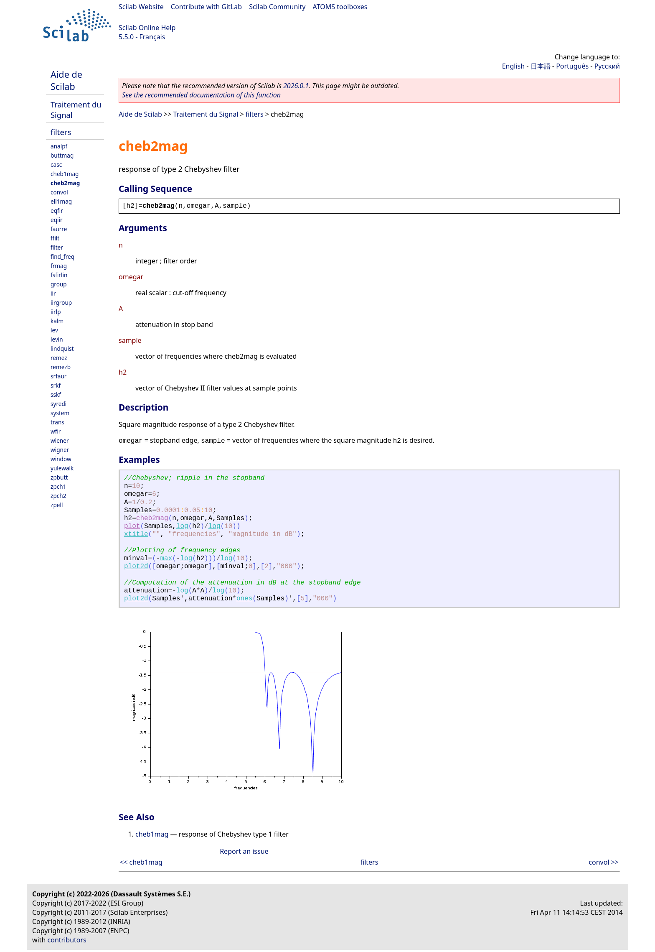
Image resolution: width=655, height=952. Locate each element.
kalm (57, 321)
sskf (56, 394)
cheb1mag (65, 174)
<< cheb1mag (141, 862)
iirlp (56, 312)
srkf (56, 385)
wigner (60, 450)
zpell (57, 505)
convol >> (604, 862)
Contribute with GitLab (206, 6)
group (59, 284)
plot (132, 526)
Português (572, 66)
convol (59, 192)
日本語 (541, 66)
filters (61, 132)
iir (53, 293)
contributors (67, 939)
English (513, 66)
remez (59, 358)
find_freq (62, 256)
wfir (56, 431)
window (61, 459)
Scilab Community (277, 6)
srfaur (58, 376)
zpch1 (58, 486)
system (60, 413)
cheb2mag (65, 183)
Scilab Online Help (147, 27)
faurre (59, 229)
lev (54, 330)
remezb (61, 367)
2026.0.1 (296, 85)
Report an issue (244, 851)
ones (244, 598)
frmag (59, 266)
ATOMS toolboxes (340, 6)
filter (57, 247)
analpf (59, 146)
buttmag (62, 155)
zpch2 (58, 496)
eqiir (57, 220)
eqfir (57, 210)
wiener (60, 440)
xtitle (136, 534)
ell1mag (61, 201)
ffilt (55, 238)
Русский (607, 66)
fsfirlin (59, 275)
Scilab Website (141, 6)
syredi (58, 404)
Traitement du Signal (206, 114)
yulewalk (62, 468)
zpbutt (59, 477)
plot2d (136, 566)
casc (56, 164)
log (182, 526)
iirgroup (61, 302)
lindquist (62, 348)
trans (57, 422)
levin (57, 339)
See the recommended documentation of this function (201, 95)
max (166, 558)
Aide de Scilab (66, 80)
